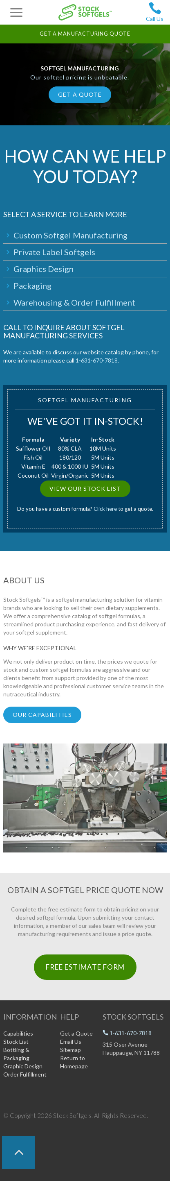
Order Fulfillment (25, 1074)
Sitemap (70, 1049)
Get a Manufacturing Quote (85, 34)
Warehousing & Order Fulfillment (74, 302)
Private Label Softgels (54, 252)
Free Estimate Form (85, 967)
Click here (105, 508)
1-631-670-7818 (97, 360)
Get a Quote (80, 94)
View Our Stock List (85, 488)
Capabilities (18, 1033)
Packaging (32, 285)
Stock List (16, 1041)
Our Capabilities (42, 714)
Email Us (70, 1041)
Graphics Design (43, 269)
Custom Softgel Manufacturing (70, 235)
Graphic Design (22, 1066)
